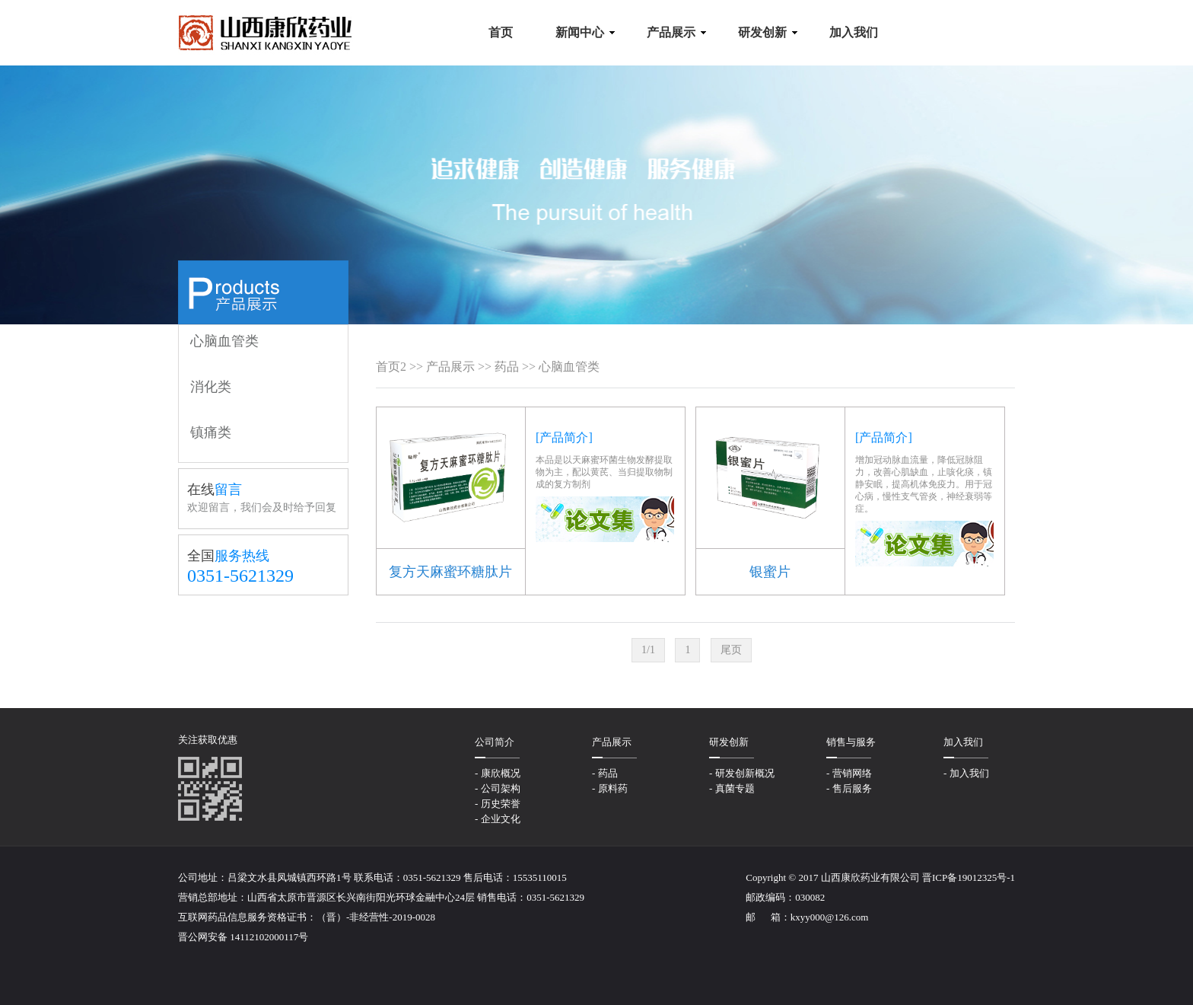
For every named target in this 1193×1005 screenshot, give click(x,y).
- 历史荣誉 (497, 803)
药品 (507, 366)
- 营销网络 (849, 773)
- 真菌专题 (732, 788)
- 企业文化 (497, 819)
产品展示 (450, 366)
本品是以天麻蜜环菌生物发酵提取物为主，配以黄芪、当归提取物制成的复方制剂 (604, 472)
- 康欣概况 (497, 773)
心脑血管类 (569, 366)
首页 (388, 366)
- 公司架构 (497, 788)
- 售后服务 (849, 788)
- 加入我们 (966, 773)
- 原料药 (610, 788)
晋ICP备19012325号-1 (968, 877)
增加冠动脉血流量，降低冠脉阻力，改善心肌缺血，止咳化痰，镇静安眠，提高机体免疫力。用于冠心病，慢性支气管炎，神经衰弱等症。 (923, 484)
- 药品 (605, 773)
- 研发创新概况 (742, 773)
